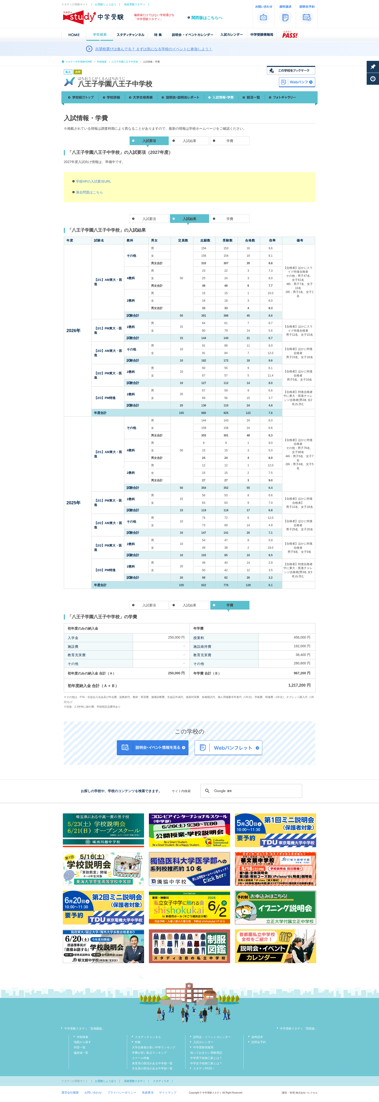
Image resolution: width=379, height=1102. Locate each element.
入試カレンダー (203, 1042)
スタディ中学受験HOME (79, 61)
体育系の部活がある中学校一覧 (152, 1063)
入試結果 (189, 141)
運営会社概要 (70, 1092)
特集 (138, 1042)
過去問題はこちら (89, 192)
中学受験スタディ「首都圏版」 (84, 1028)
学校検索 (102, 61)
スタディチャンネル (148, 1037)
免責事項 (147, 1092)
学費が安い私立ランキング (149, 1052)
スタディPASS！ (204, 1068)
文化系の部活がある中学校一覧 (152, 1068)
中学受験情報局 (203, 1047)
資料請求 (257, 1037)
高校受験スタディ (134, 4)
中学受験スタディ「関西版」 (299, 1028)
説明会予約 (258, 1042)
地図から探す (82, 1042)
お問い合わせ (93, 1092)
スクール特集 (140, 1058)
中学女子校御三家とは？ (206, 1063)
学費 (229, 141)
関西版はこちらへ (206, 18)
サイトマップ (167, 1092)
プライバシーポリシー (121, 1092)
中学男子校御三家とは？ (206, 1058)
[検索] (250, 791)
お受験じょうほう (105, 4)
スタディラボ (161, 1081)
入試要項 (149, 219)
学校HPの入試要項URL (93, 181)
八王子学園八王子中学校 (124, 61)
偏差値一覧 (81, 1052)
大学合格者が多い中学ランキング (153, 1047)
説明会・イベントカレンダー (212, 1037)
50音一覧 (80, 1047)
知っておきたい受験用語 (206, 1052)
